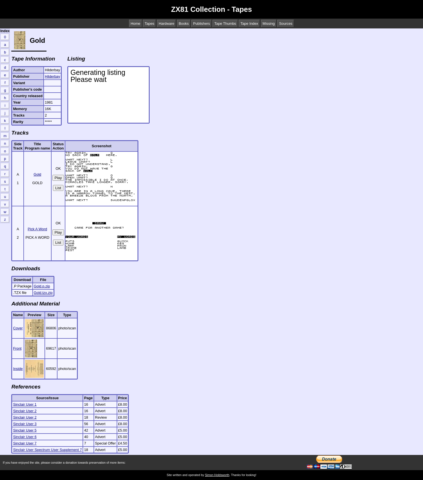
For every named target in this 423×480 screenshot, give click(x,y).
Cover (18, 328)
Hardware (166, 23)
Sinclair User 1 (24, 404)
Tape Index (249, 23)
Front (17, 348)
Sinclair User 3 (24, 424)
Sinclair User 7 (24, 443)
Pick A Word (37, 229)
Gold (37, 174)
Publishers (201, 23)
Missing (269, 23)
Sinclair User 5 (24, 430)
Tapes (149, 23)
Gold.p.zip (42, 286)
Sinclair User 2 (24, 411)
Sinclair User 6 (24, 437)
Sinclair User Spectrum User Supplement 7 (47, 450)
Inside (18, 369)
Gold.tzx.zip (43, 293)
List (58, 188)
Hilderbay (52, 76)
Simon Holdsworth (217, 475)
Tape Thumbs (225, 23)
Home (135, 23)
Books (184, 23)
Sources (285, 23)
